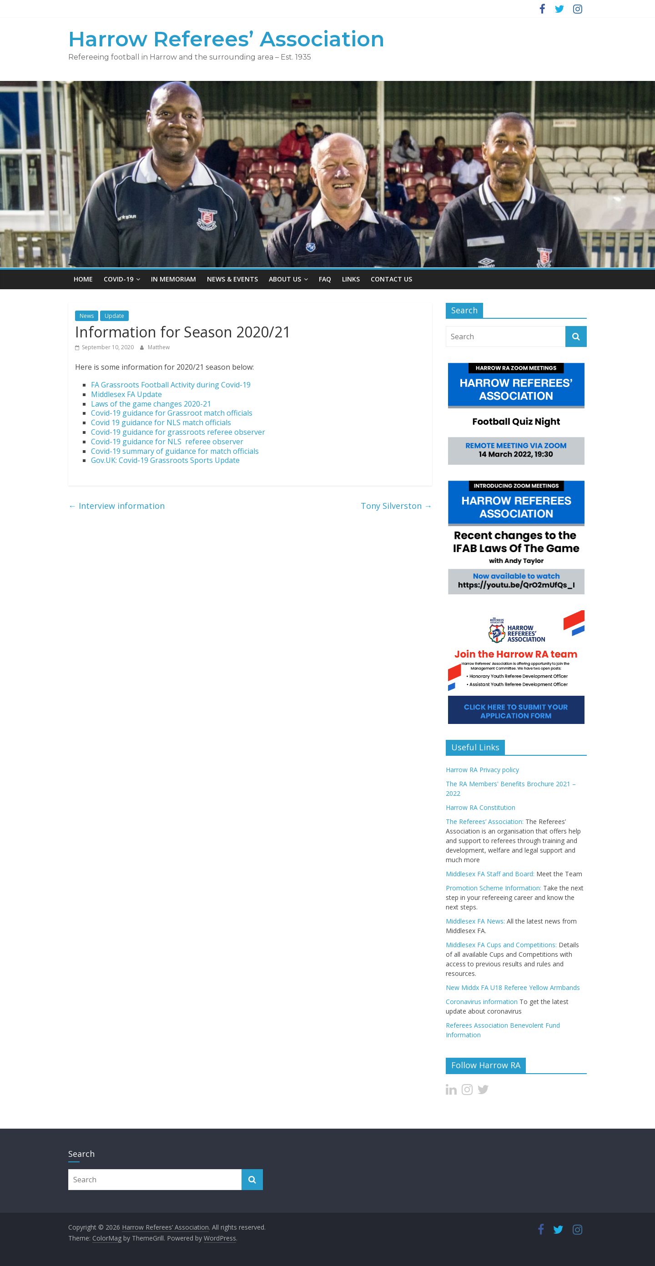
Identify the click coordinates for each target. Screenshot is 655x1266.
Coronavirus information (482, 1001)
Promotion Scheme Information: (493, 888)
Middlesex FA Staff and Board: (490, 873)
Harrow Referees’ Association (226, 39)
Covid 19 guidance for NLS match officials (161, 422)
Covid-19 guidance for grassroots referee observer (178, 432)
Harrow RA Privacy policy (482, 769)
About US (285, 279)
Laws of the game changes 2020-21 (151, 404)
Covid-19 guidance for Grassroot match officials (171, 413)
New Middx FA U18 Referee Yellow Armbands (513, 987)
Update (114, 316)
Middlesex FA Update (126, 394)
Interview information (116, 505)
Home (83, 279)
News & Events (232, 279)
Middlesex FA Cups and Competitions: (501, 944)
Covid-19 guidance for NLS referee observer (167, 442)
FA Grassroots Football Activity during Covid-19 (171, 385)
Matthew (159, 347)
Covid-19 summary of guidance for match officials (175, 451)
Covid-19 (118, 279)
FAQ (325, 279)
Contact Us (391, 279)
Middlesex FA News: (475, 921)
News (87, 316)
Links (351, 279)
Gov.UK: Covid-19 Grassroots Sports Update (165, 460)
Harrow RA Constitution (480, 807)
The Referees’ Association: (485, 821)
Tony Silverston (396, 505)
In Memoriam (173, 279)
